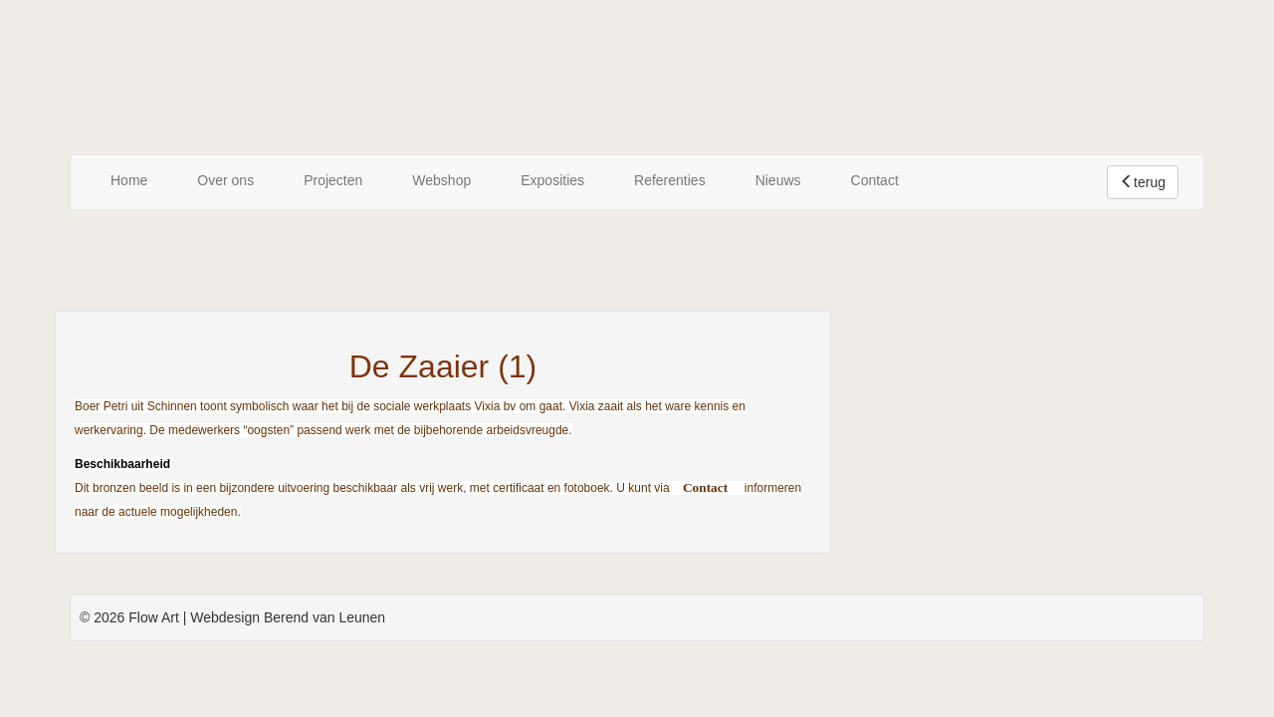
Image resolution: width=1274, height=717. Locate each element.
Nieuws (778, 180)
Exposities (552, 180)
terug (1143, 182)
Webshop (441, 180)
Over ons (225, 180)
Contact (875, 180)
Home (128, 180)
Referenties (670, 180)
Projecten (333, 180)
